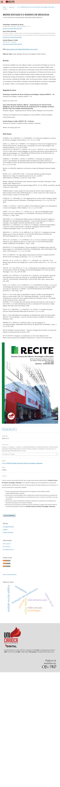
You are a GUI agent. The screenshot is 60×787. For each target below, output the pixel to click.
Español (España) (8, 532)
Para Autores (6, 546)
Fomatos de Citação (9, 454)
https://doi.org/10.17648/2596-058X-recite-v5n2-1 (22, 49)
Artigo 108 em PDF (10, 429)
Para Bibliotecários (8, 549)
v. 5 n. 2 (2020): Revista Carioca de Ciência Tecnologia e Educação (35, 7)
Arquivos (11, 7)
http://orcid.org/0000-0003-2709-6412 (12, 44)
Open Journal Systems (9, 574)
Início (4, 7)
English (5, 529)
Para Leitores (7, 544)
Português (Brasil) (8, 527)
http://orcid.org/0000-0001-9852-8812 (12, 37)
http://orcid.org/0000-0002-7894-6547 (12, 28)
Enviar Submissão (9, 515)
